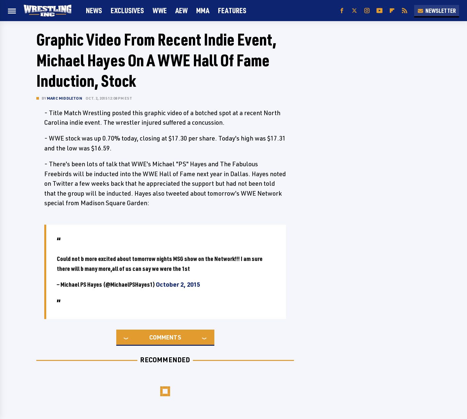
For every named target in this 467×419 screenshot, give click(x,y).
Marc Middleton (64, 98)
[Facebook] (342, 11)
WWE (160, 10)
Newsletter (436, 10)
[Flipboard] (392, 11)
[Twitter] (354, 11)
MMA (202, 10)
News (94, 10)
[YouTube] (379, 11)
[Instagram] (367, 11)
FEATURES (232, 10)
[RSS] (405, 11)
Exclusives (127, 10)
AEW (181, 10)
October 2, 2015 (178, 284)
